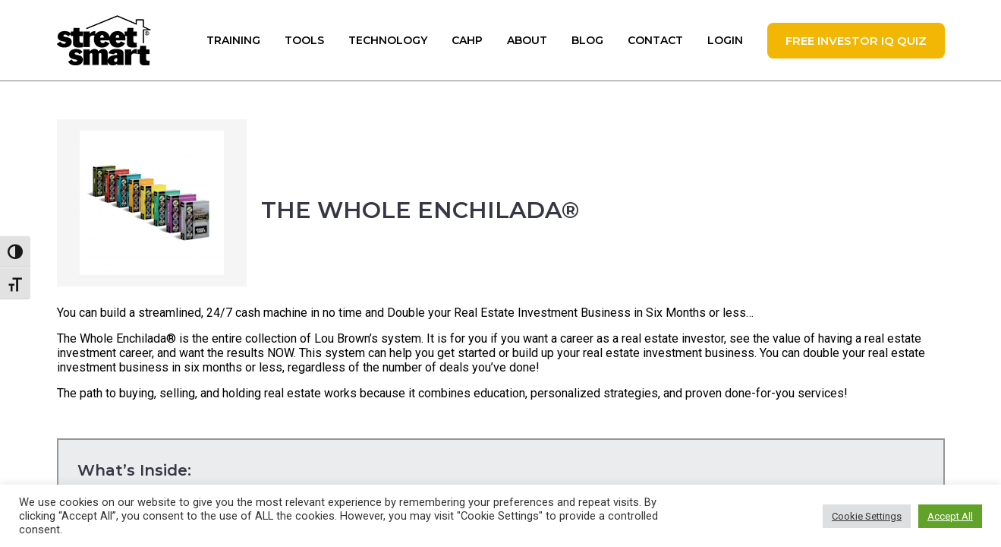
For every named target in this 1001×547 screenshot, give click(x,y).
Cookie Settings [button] (867, 516)
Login (725, 40)
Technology (387, 40)
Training (233, 40)
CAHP (467, 40)
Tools (304, 40)
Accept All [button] (950, 516)
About (527, 40)
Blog (587, 40)
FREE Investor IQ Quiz (856, 40)
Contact (655, 40)
